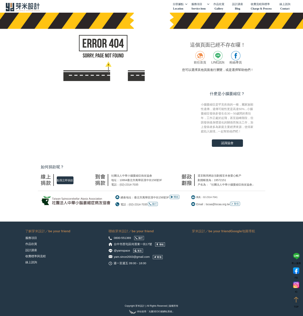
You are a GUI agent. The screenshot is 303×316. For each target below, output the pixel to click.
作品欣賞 (218, 7)
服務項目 (200, 6)
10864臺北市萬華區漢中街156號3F (141, 180)
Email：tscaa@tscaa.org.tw (213, 204)
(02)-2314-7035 (129, 184)
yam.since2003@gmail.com (132, 256)
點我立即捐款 (65, 180)
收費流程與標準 (261, 7)
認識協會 (227, 143)
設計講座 (237, 7)
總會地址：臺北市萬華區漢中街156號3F (145, 197)
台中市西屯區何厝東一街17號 (133, 244)
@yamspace (122, 250)
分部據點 (180, 6)
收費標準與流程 (35, 256)
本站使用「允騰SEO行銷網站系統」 (151, 311)
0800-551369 (123, 237)
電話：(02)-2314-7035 (134, 204)
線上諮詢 (284, 7)
